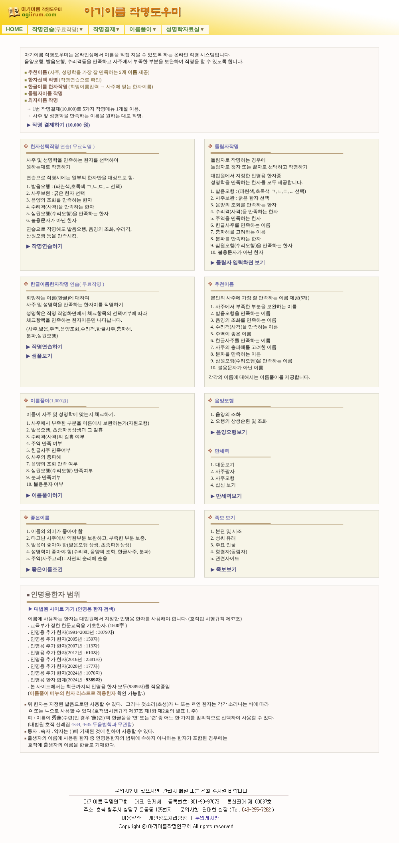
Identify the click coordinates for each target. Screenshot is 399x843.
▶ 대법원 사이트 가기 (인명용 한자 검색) (71, 609)
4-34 (75, 724)
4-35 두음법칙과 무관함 (107, 724)
